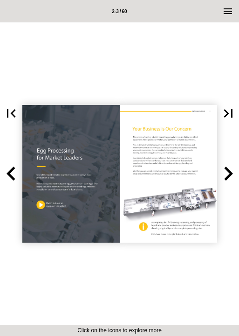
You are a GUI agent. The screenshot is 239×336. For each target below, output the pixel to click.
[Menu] (228, 11)
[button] (11, 174)
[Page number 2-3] (120, 11)
